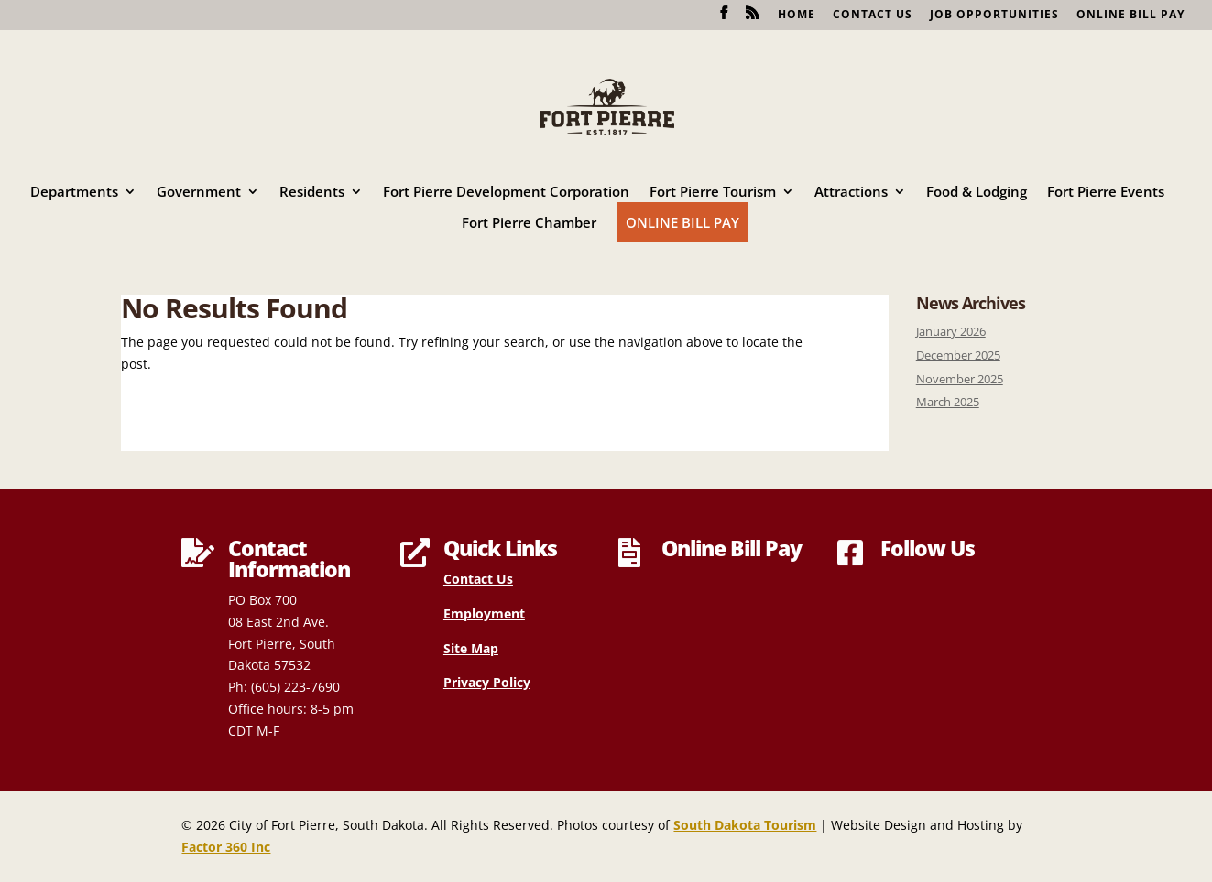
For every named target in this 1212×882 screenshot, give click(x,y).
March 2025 (947, 402)
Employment (484, 613)
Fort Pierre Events (1105, 192)
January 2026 (951, 331)
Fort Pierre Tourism (713, 192)
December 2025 (958, 355)
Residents (311, 192)
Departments (74, 192)
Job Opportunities (994, 15)
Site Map (470, 648)
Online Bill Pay (1130, 15)
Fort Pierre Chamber (529, 223)
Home (796, 15)
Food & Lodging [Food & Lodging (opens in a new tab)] (976, 192)
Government (199, 192)
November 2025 (959, 379)
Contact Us (872, 15)
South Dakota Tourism (744, 825)
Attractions (851, 192)
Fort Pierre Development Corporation (506, 192)
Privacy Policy (486, 682)
